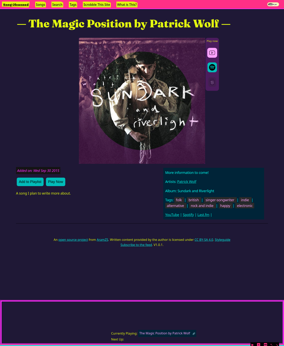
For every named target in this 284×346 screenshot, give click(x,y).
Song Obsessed (16, 4)
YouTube (172, 214)
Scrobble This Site (97, 4)
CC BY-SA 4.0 (203, 239)
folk (179, 200)
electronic (244, 205)
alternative (175, 205)
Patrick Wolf (186, 181)
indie (245, 200)
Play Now (55, 182)
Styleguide (222, 239)
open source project (73, 239)
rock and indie (202, 205)
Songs (40, 4)
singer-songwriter (220, 200)
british (194, 200)
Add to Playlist (30, 182)
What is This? (127, 4)
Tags (73, 4)
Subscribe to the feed (136, 245)
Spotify (188, 214)
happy (225, 205)
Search (57, 4)
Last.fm (203, 214)
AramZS (102, 239)
